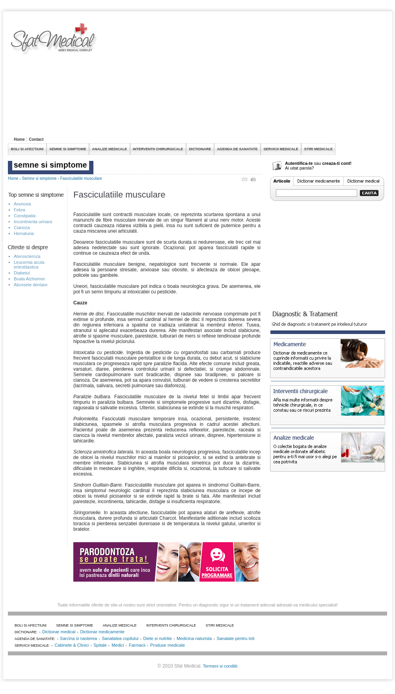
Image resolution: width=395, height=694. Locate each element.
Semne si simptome (39, 178)
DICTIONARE (200, 149)
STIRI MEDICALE (318, 149)
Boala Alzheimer (29, 278)
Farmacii (137, 645)
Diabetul (22, 273)
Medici (118, 645)
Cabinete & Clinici (71, 645)
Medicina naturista (194, 638)
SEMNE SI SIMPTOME (67, 149)
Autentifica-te (299, 163)
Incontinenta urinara (33, 221)
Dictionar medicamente (102, 631)
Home (19, 139)
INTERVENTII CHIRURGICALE (158, 149)
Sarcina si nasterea (78, 638)
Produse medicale (167, 645)
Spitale (100, 645)
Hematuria (24, 233)
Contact (36, 139)
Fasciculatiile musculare (81, 178)
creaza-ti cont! (337, 163)
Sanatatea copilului (120, 638)
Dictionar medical (58, 631)
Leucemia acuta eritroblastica (29, 264)
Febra (19, 209)
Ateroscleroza (27, 256)
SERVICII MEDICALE (281, 149)
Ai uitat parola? (299, 168)
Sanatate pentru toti (235, 638)
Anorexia (22, 203)
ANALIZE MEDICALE (109, 149)
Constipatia (24, 215)
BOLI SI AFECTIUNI (27, 149)
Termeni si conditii (220, 666)
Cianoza (22, 227)
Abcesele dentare (31, 284)
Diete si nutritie (157, 638)
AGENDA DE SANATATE (237, 149)
